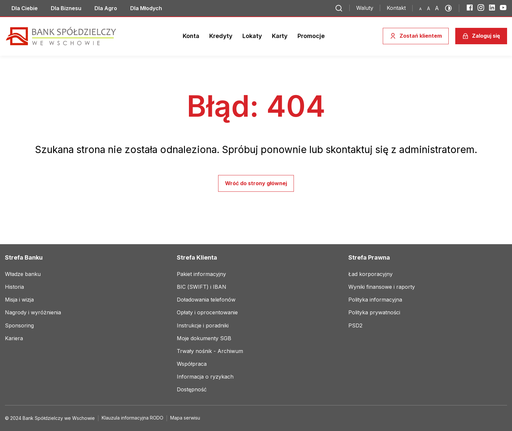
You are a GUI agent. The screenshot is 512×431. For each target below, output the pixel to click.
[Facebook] (470, 7)
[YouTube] (503, 7)
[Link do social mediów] (24, 8)
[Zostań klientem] (416, 36)
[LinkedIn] (492, 7)
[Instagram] (481, 7)
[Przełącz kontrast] (450, 8)
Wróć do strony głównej (256, 183)
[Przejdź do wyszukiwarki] (338, 8)
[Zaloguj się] (481, 36)
